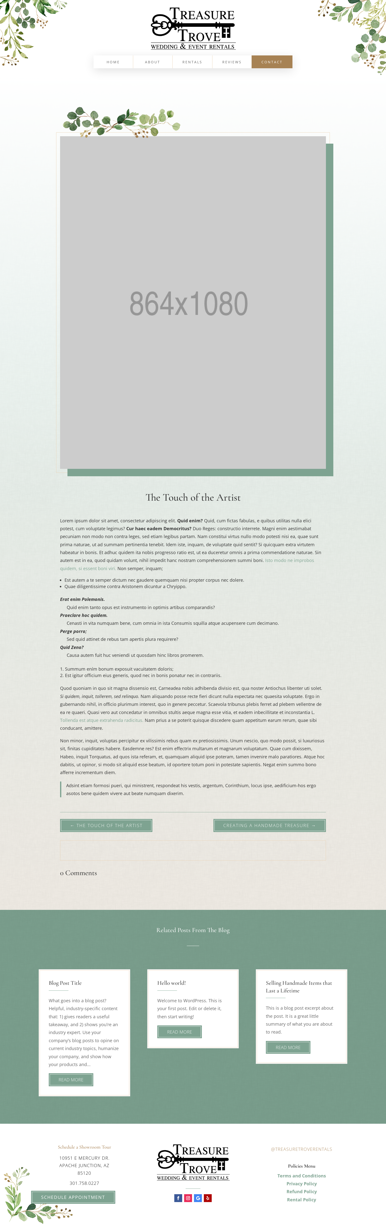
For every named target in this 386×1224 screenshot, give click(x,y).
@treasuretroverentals (301, 1149)
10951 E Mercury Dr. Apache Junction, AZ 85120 (84, 1165)
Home (113, 62)
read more (71, 1080)
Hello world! (171, 982)
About (152, 62)
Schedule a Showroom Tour (84, 1147)
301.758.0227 (84, 1183)
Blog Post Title (65, 982)
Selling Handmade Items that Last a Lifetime (299, 986)
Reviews (232, 62)
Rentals (192, 62)
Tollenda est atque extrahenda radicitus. (102, 720)
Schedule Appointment (66, 1197)
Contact (272, 62)
